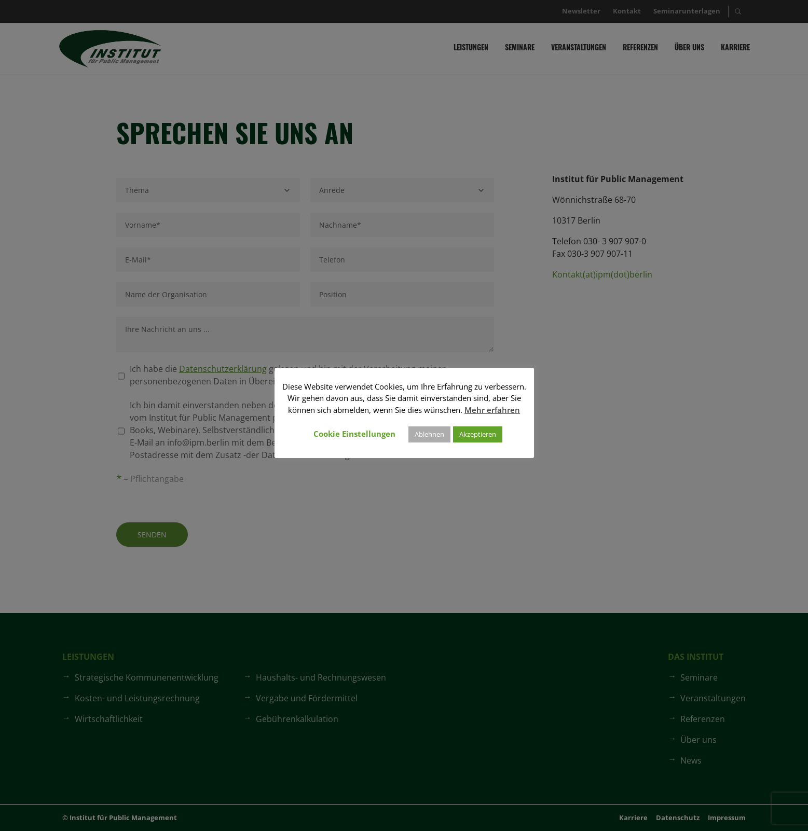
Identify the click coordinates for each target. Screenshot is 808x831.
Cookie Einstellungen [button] (354, 433)
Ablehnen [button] (429, 434)
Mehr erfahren (492, 410)
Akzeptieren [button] (477, 434)
